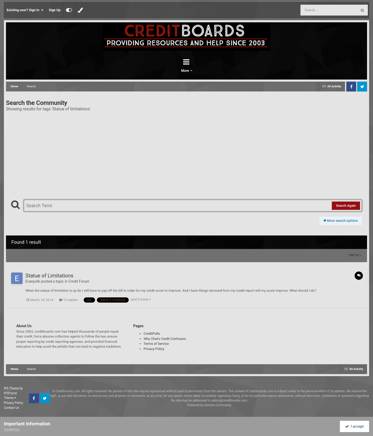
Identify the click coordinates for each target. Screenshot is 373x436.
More (200, 71)
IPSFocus (10, 393)
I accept (354, 426)
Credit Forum (78, 281)
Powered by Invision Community (209, 405)
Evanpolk (32, 281)
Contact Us (11, 408)
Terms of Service (156, 344)
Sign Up (54, 10)
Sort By (355, 255)
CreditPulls (152, 333)
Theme (10, 398)
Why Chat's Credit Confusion (165, 339)
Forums (172, 71)
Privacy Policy (154, 349)
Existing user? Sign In (25, 10)
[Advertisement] (186, 153)
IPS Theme (11, 388)
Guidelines (12, 429)
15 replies (68, 300)
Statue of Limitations (49, 276)
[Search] (315, 10)
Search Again (346, 206)
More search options (341, 221)
